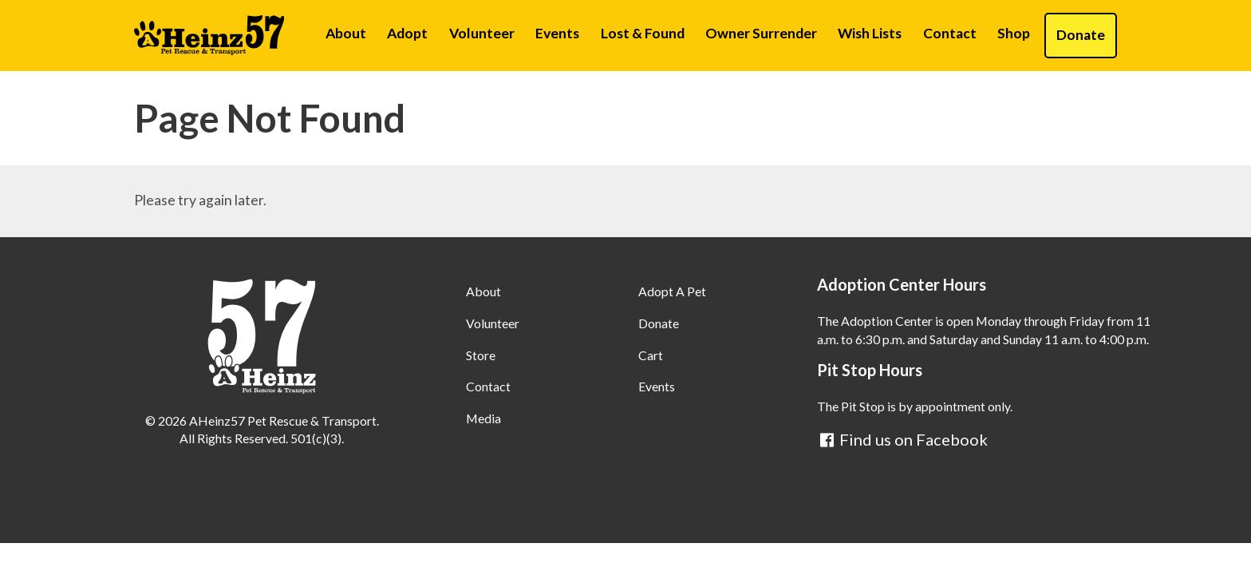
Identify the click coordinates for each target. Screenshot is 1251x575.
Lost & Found (643, 33)
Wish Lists (870, 33)
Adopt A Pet (672, 291)
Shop (1013, 33)
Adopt (407, 33)
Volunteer (482, 33)
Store (480, 355)
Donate (1080, 34)
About (346, 33)
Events (557, 33)
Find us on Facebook (902, 439)
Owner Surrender (761, 33)
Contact (950, 33)
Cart (650, 355)
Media (483, 418)
